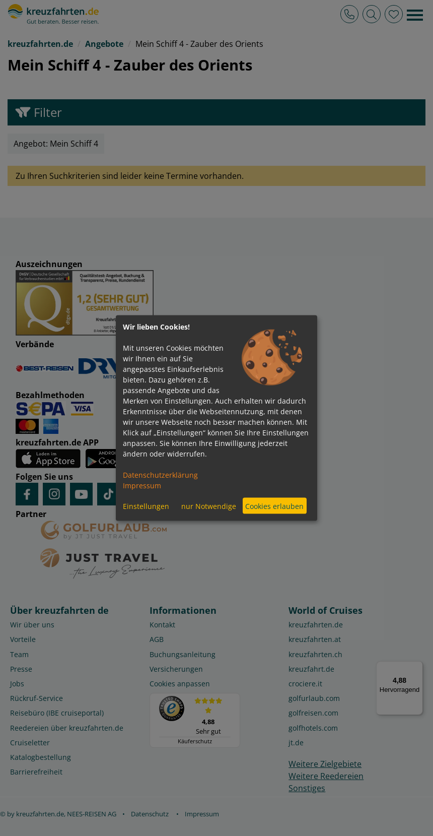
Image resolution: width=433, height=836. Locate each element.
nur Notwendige (208, 505)
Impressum (142, 485)
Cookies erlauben (274, 505)
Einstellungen (146, 505)
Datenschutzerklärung (160, 475)
